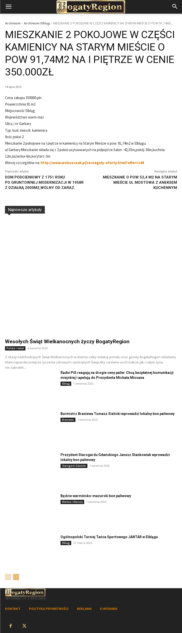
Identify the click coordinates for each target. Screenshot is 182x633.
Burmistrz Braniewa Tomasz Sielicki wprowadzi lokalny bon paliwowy (118, 414)
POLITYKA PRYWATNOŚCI (48, 608)
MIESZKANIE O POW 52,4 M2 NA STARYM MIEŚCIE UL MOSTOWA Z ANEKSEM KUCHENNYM (140, 182)
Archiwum (13, 23)
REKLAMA (84, 608)
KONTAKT (12, 608)
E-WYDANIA (108, 608)
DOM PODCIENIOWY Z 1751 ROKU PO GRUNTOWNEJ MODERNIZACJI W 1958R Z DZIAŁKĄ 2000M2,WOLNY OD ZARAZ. (44, 182)
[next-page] (16, 577)
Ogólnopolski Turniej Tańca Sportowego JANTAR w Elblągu (109, 537)
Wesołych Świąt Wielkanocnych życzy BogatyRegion (67, 342)
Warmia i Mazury (72, 502)
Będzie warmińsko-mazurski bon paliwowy (96, 496)
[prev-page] (8, 577)
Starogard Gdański (74, 465)
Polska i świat (15, 348)
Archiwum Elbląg (37, 23)
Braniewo (68, 419)
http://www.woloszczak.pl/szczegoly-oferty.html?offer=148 (92, 162)
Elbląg (66, 383)
